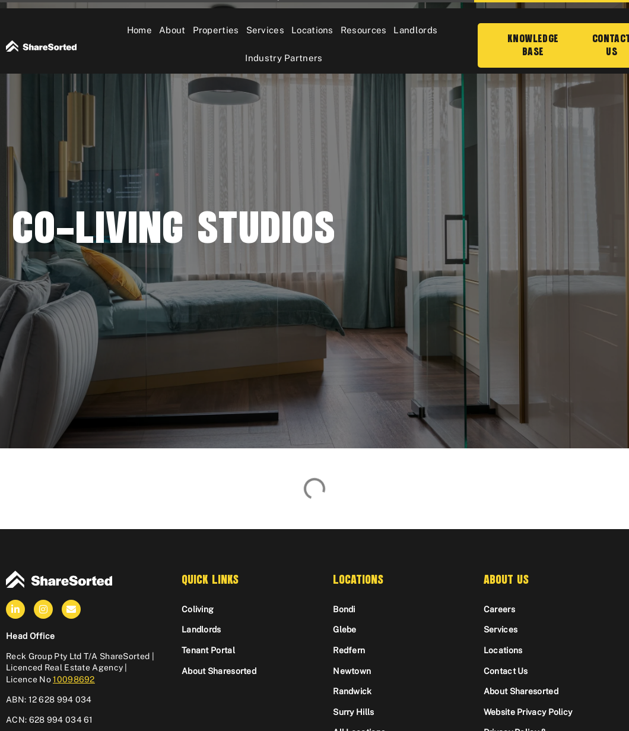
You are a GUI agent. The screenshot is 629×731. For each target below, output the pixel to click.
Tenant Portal (208, 650)
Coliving (198, 609)
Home (139, 30)
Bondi (344, 609)
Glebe (345, 629)
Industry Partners (283, 58)
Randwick (352, 691)
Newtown (352, 671)
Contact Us (506, 671)
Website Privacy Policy (528, 712)
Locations (312, 30)
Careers (499, 609)
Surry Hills (353, 712)
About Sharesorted (219, 671)
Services (265, 30)
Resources (364, 30)
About (172, 30)
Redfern (349, 650)
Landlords (415, 30)
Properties (216, 30)
